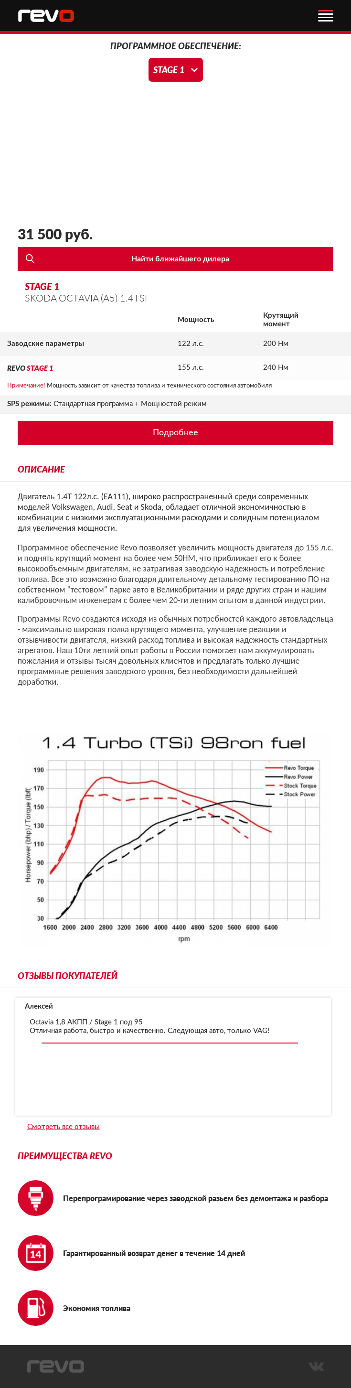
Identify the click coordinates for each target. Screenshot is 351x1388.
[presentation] (30, 1057)
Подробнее (175, 433)
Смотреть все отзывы (63, 1126)
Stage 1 (168, 70)
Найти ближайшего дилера (180, 259)
